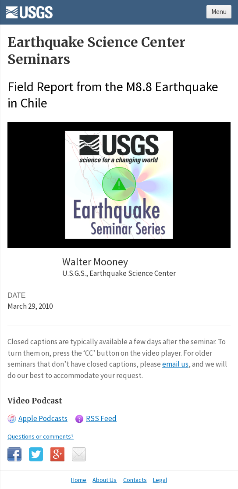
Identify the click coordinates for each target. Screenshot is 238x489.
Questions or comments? (40, 436)
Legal (160, 480)
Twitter (36, 454)
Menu (219, 11)
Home (78, 480)
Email (79, 454)
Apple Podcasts (42, 418)
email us (175, 364)
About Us (104, 480)
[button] (119, 184)
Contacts (135, 480)
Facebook (14, 454)
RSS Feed (101, 418)
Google (57, 454)
